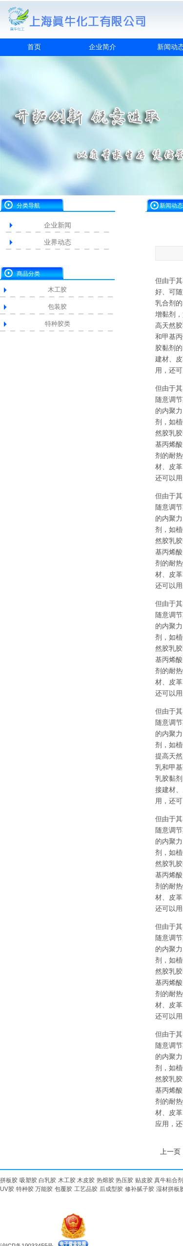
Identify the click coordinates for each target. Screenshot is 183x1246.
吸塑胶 (28, 1180)
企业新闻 (57, 225)
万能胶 (44, 1189)
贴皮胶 (144, 1180)
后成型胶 (111, 1189)
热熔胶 (105, 1180)
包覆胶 (63, 1189)
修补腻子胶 (139, 1189)
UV (4, 1189)
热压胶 (124, 1180)
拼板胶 (9, 1180)
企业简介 (102, 47)
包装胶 (57, 306)
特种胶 (25, 1189)
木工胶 (57, 289)
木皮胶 (86, 1180)
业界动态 (57, 242)
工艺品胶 (86, 1189)
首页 (34, 47)
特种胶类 (57, 323)
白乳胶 (47, 1180)
